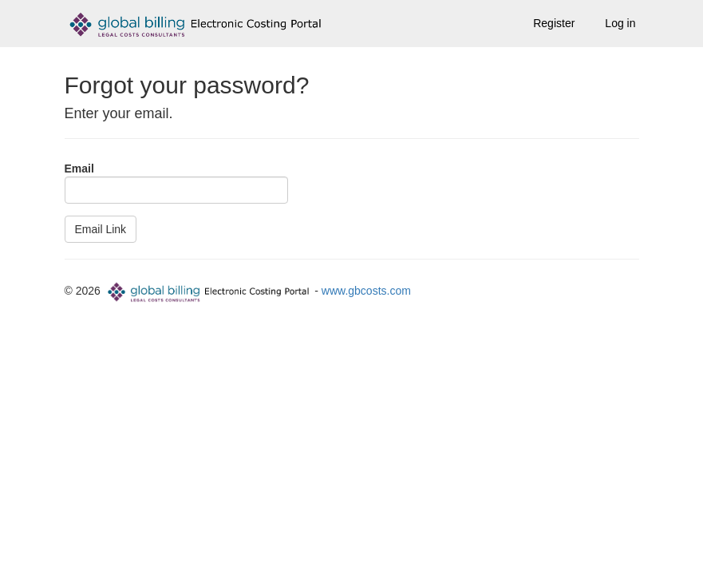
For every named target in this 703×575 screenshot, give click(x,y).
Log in (620, 23)
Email (79, 168)
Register (554, 23)
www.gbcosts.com (366, 290)
